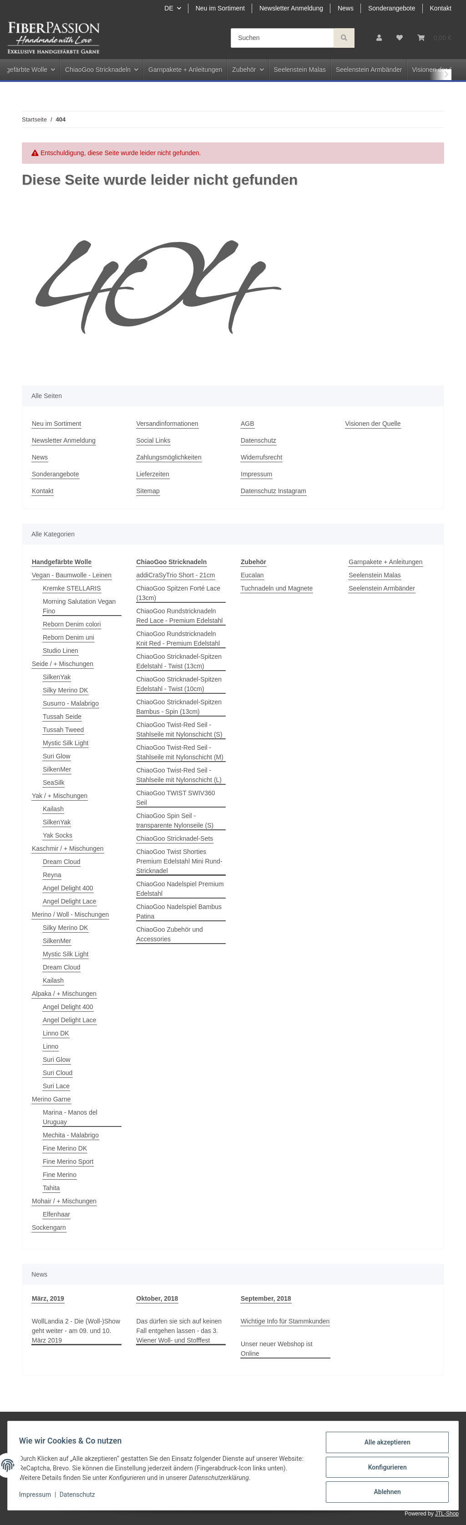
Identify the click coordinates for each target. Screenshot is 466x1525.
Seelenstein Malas (374, 575)
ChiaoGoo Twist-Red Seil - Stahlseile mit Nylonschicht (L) (179, 775)
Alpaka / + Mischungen (64, 993)
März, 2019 (48, 1298)
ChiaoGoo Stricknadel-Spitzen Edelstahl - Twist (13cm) (179, 661)
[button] (379, 38)
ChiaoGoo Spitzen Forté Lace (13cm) (178, 593)
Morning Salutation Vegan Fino (79, 606)
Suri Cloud (57, 1072)
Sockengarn (49, 1227)
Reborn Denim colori (72, 624)
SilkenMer (57, 769)
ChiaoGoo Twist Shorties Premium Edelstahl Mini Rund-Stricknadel (180, 861)
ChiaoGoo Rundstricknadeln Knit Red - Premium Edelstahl (178, 638)
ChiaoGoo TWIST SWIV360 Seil (176, 797)
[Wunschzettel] (399, 38)
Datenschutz (258, 440)
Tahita (51, 1188)
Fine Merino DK (65, 1148)
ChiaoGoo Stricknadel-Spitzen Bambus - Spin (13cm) (179, 706)
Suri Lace (56, 1086)
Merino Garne (51, 1099)
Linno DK (56, 1033)
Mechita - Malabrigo (71, 1135)
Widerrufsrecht (261, 457)
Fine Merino (59, 1174)
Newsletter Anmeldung (291, 8)
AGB (247, 423)
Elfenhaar (56, 1214)
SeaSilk (53, 782)
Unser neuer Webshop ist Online (277, 1348)
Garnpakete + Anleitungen (385, 562)
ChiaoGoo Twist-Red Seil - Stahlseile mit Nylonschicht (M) (180, 752)
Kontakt (440, 8)
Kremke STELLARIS (72, 588)
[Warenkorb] (434, 38)
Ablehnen (383, 1492)
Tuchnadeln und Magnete (277, 588)
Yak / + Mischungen (59, 795)
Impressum (256, 474)
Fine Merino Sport (68, 1161)
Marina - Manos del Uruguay (70, 1117)
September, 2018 (266, 1298)
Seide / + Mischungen (62, 663)
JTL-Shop (447, 1513)
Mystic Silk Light (65, 743)
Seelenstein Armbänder (382, 588)
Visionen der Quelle (373, 423)
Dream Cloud (61, 861)
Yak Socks (57, 835)
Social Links (154, 440)
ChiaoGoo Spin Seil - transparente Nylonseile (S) (175, 820)
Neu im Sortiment (220, 8)
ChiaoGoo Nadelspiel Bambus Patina (179, 911)
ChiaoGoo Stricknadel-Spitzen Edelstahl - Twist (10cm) (179, 684)
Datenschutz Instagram (273, 491)
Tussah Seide (62, 716)
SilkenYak (57, 677)
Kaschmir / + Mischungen (68, 848)
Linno (50, 1046)
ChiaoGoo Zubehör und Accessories (170, 934)
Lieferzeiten (153, 474)
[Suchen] (282, 38)
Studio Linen (60, 650)
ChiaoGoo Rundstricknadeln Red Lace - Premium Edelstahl (180, 615)
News (346, 8)
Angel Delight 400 (68, 888)
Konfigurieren (384, 1469)
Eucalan (252, 575)
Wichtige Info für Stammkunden (285, 1321)
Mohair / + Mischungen (64, 1201)
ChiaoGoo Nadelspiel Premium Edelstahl (180, 888)
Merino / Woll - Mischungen (70, 914)
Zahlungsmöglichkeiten (169, 457)
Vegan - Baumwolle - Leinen (71, 575)
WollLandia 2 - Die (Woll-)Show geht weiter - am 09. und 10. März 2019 (76, 1331)
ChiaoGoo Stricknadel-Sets (175, 838)
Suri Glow (57, 756)
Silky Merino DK (65, 690)
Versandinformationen (167, 423)
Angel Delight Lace (69, 901)
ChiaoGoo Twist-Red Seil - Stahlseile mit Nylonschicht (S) (180, 729)
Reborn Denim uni (68, 637)
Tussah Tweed (63, 729)
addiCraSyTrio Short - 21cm (176, 575)
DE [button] (168, 8)
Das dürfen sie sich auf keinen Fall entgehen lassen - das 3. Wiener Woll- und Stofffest (179, 1331)
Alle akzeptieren (384, 1445)
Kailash (53, 809)
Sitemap (148, 491)
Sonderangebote (391, 8)
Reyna (52, 875)
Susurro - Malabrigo (71, 703)
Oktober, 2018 (157, 1298)
